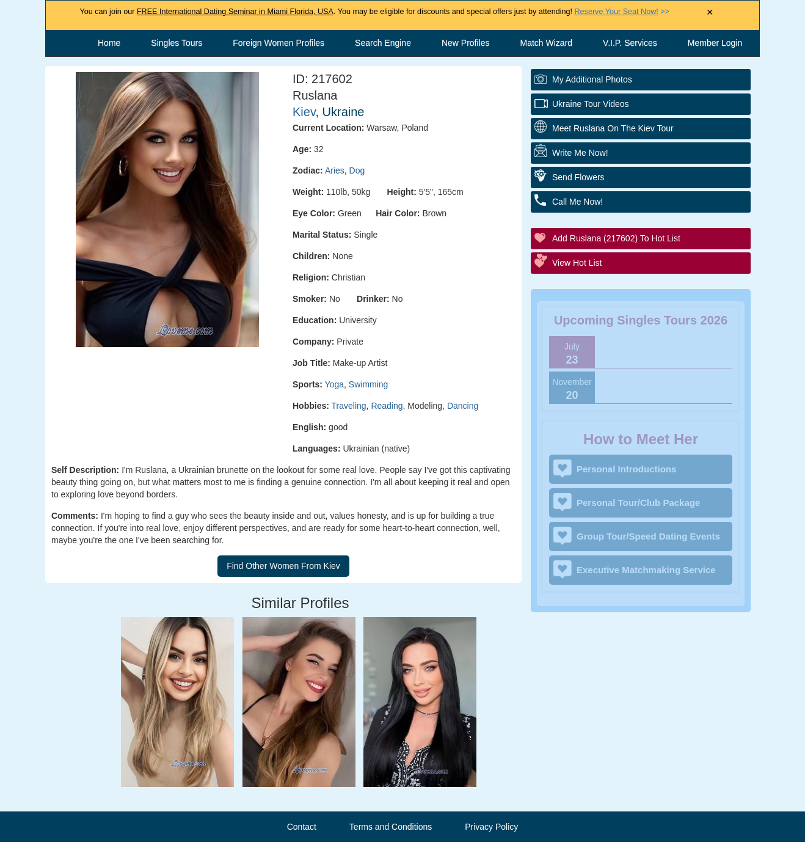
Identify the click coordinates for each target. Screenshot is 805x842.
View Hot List (577, 263)
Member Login (715, 43)
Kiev (304, 112)
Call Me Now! (577, 202)
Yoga (334, 384)
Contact (301, 827)
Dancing (462, 406)
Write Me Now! (580, 153)
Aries (334, 170)
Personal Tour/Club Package (638, 502)
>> (622, 11)
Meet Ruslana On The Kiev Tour (613, 128)
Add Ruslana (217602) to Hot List (616, 238)
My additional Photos (592, 79)
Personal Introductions (626, 469)
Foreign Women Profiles (278, 43)
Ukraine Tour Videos (590, 104)
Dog (357, 170)
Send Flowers (578, 177)
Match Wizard (546, 43)
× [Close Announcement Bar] (710, 12)
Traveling (349, 406)
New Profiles (466, 43)
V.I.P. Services (630, 43)
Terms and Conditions (390, 827)
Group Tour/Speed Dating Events (648, 536)
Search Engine (383, 43)
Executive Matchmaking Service (646, 570)
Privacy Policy (491, 827)
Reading (386, 406)
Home (109, 43)
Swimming (368, 384)
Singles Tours (176, 43)
